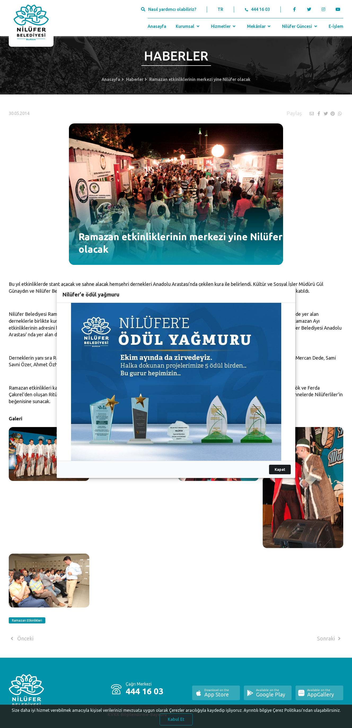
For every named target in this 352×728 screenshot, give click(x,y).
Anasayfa (157, 26)
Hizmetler (224, 26)
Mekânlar (259, 26)
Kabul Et (176, 722)
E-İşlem (336, 26)
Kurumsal (188, 26)
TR (220, 9)
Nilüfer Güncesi (300, 26)
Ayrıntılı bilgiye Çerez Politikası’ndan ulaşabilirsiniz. (292, 712)
